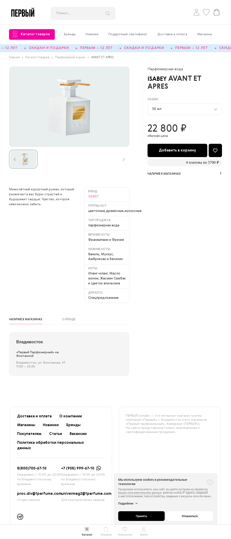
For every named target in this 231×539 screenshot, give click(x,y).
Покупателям (29, 436)
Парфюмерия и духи (72, 59)
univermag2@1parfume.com (86, 496)
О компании (70, 418)
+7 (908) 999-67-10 (77, 470)
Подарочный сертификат (128, 34)
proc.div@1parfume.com (39, 496)
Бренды (70, 34)
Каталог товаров (31, 34)
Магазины (204, 34)
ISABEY (160, 80)
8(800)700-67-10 (31, 470)
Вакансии (78, 436)
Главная (16, 59)
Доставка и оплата (172, 34)
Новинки (91, 34)
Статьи (55, 436)
